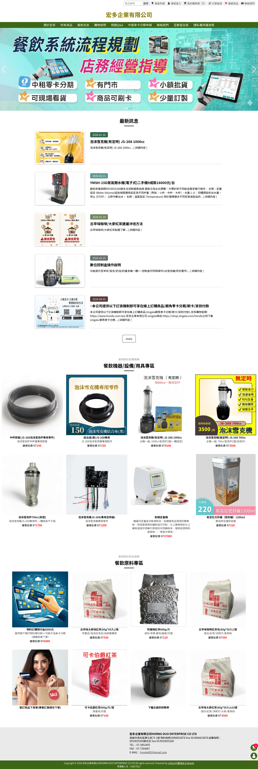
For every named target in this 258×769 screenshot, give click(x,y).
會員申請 (160, 3)
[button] (126, 108)
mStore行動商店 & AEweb (181, 763)
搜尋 (145, 3)
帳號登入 (176, 3)
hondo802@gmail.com (153, 752)
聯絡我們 (250, 3)
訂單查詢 (217, 3)
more (129, 339)
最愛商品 (233, 3)
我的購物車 (196, 3)
